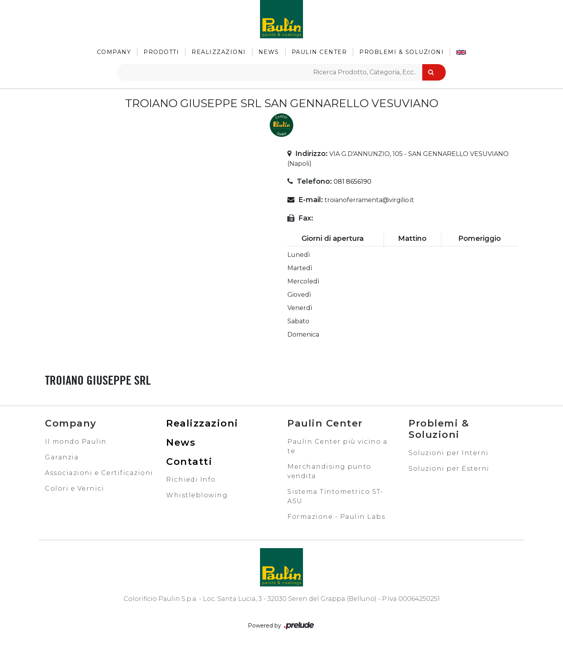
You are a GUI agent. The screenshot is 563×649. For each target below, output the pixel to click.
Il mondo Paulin (76, 441)
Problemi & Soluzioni (401, 52)
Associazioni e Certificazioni (99, 473)
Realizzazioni (219, 52)
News (268, 52)
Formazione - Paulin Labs (336, 516)
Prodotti (161, 52)
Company (114, 52)
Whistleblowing (197, 495)
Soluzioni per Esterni (449, 468)
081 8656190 (352, 181)
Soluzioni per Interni (449, 453)
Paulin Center (319, 52)
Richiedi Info (191, 479)
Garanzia (62, 457)
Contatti (189, 461)
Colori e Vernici (74, 488)
